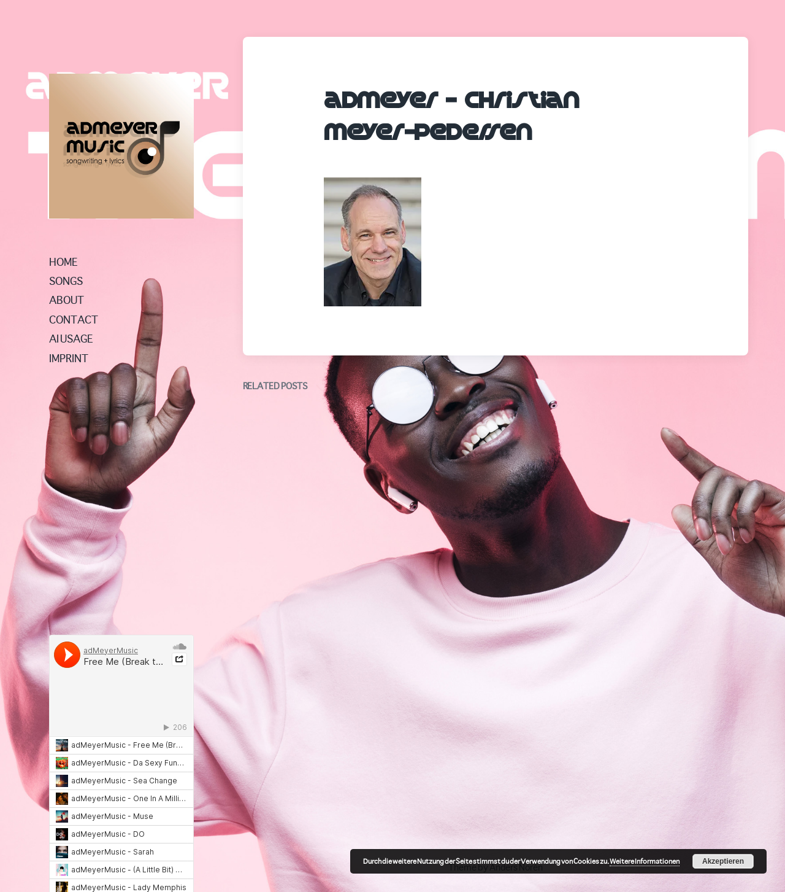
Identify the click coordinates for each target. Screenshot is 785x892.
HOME (63, 261)
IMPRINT (68, 358)
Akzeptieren (723, 861)
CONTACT (73, 319)
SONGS (66, 280)
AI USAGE (71, 338)
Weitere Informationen (645, 861)
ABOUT (66, 299)
